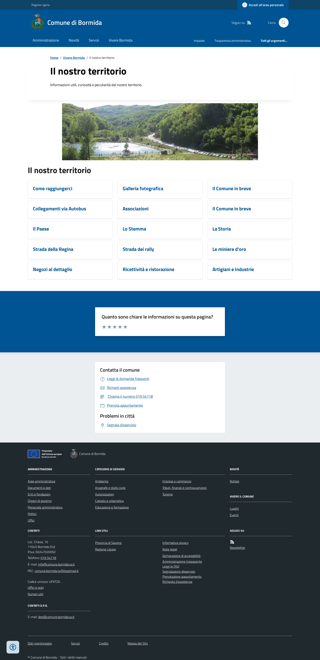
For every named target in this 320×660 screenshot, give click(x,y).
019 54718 (48, 557)
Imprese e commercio (176, 481)
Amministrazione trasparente (182, 561)
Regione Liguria (40, 5)
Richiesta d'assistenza (177, 581)
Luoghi (234, 508)
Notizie (234, 481)
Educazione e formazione (112, 507)
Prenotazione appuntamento (181, 576)
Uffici (31, 520)
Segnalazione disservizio (178, 571)
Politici (32, 513)
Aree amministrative (41, 481)
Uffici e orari (36, 587)
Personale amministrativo (45, 507)
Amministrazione (46, 40)
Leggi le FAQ (170, 566)
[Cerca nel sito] (282, 22)
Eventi (234, 515)
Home (54, 57)
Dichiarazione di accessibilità (181, 555)
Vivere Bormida (120, 40)
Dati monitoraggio (40, 643)
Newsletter (237, 547)
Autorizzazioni (104, 494)
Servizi (94, 40)
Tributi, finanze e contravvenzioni (184, 487)
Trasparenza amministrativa (232, 40)
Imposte (199, 40)
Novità (74, 40)
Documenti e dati (39, 487)
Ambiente (101, 481)
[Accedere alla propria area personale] (263, 5)
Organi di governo (40, 500)
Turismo (167, 494)
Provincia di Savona (108, 542)
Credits (103, 643)
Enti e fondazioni (39, 494)
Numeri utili (35, 594)
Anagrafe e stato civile (110, 487)
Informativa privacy (175, 542)
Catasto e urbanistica (109, 500)
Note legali (169, 549)
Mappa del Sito (138, 643)
